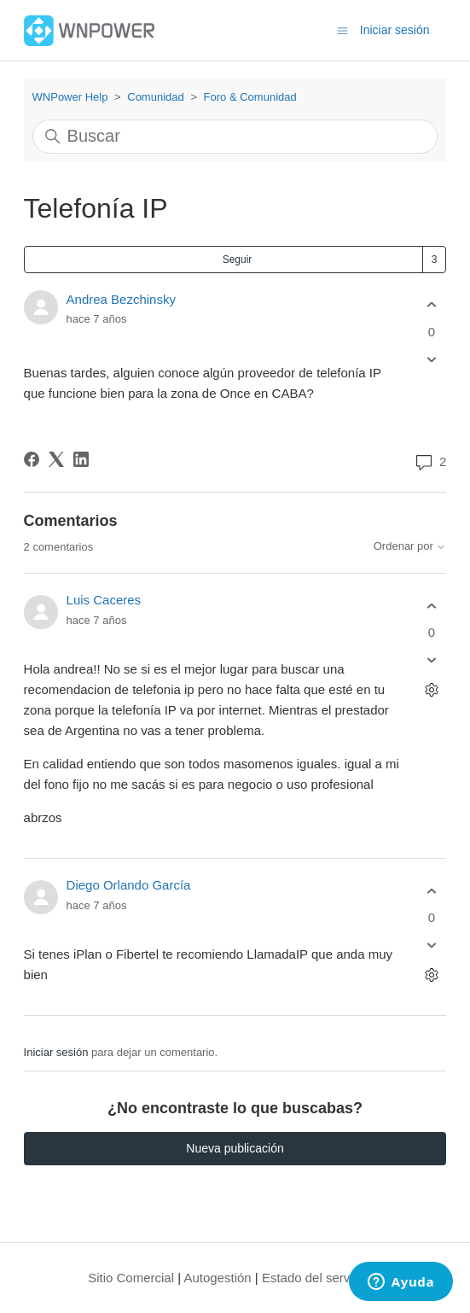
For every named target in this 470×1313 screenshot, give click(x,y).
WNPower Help (70, 96)
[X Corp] (56, 459)
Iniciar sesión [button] (395, 30)
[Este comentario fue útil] (431, 606)
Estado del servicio (315, 1277)
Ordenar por (410, 546)
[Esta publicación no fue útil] (431, 359)
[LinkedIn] (81, 459)
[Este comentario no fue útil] (431, 660)
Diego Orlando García (129, 885)
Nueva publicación (234, 1148)
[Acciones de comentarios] (431, 690)
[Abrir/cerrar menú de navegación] (342, 29)
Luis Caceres (104, 599)
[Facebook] (31, 459)
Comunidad (155, 96)
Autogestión (217, 1277)
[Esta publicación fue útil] (431, 305)
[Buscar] (235, 137)
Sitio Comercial (131, 1277)
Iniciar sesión (56, 1052)
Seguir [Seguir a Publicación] (237, 260)
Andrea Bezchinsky (121, 299)
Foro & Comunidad (250, 96)
